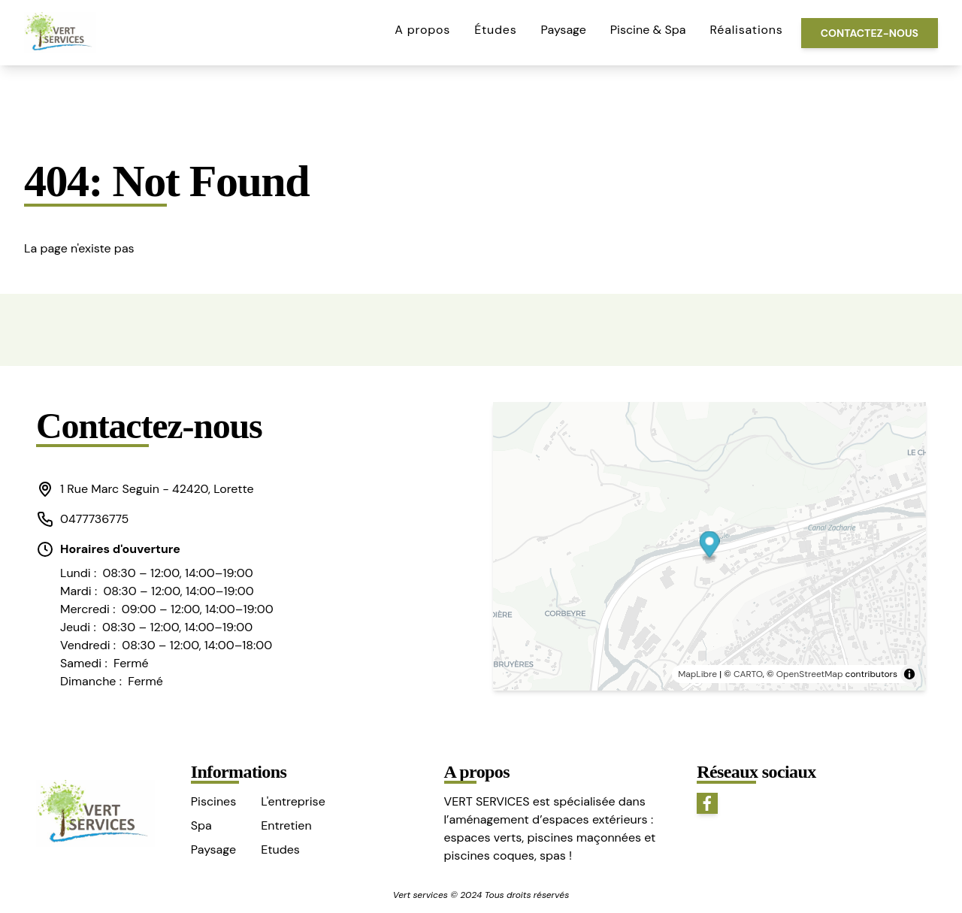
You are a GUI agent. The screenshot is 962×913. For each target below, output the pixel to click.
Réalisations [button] (746, 30)
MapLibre (697, 674)
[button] (155, 489)
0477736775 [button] (82, 519)
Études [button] (495, 30)
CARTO (748, 674)
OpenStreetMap (809, 674)
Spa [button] (201, 825)
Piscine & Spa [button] (648, 30)
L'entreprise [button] (293, 801)
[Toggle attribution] (909, 674)
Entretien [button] (286, 825)
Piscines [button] (213, 801)
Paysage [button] (563, 30)
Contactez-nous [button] (869, 33)
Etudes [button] (280, 849)
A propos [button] (422, 30)
